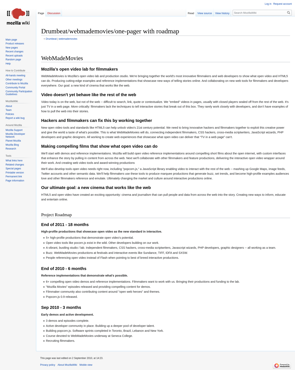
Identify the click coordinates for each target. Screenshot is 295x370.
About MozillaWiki (67, 364)
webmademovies (68, 38)
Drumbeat (51, 38)
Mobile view (85, 364)
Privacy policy (47, 364)
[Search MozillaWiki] (262, 13)
